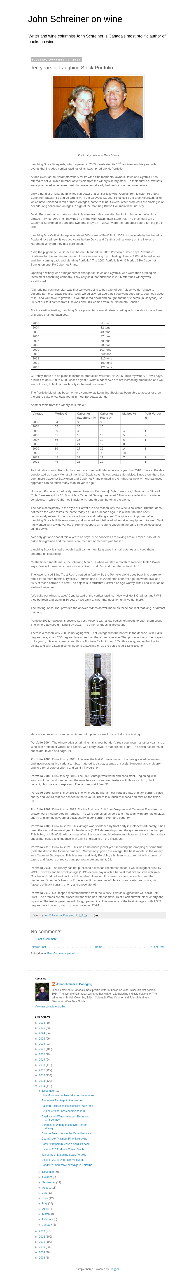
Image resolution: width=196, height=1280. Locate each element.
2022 (42, 1043)
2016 (42, 1075)
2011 (42, 1241)
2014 (42, 1086)
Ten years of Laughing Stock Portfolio (64, 1154)
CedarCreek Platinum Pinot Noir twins (64, 1138)
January (47, 1224)
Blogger (114, 1269)
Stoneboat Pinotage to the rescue (62, 1100)
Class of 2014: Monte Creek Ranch (63, 1149)
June (45, 1198)
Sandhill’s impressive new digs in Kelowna (67, 1165)
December (49, 1090)
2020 (42, 1054)
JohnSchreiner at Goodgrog (74, 984)
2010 (42, 1247)
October (47, 1177)
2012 (42, 1236)
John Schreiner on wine (75, 19)
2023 (42, 1038)
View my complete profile (50, 1006)
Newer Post (39, 947)
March (46, 1214)
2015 (42, 1080)
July (45, 1192)
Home (98, 947)
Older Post (157, 947)
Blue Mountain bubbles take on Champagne (68, 1095)
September (49, 1182)
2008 (42, 1257)
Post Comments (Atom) (61, 953)
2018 (42, 1065)
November (49, 1171)
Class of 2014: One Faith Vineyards (63, 1159)
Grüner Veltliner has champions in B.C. (65, 1111)
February (48, 1219)
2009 (42, 1252)
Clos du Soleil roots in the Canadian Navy (66, 1133)
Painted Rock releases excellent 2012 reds (67, 1105)
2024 (42, 1033)
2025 (42, 1028)
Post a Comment (46, 939)
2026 (42, 1022)
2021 (42, 1049)
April (45, 1208)
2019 (42, 1059)
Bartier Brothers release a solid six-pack (65, 1144)
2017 (42, 1070)
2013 (42, 1231)
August (46, 1187)
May (45, 1203)
